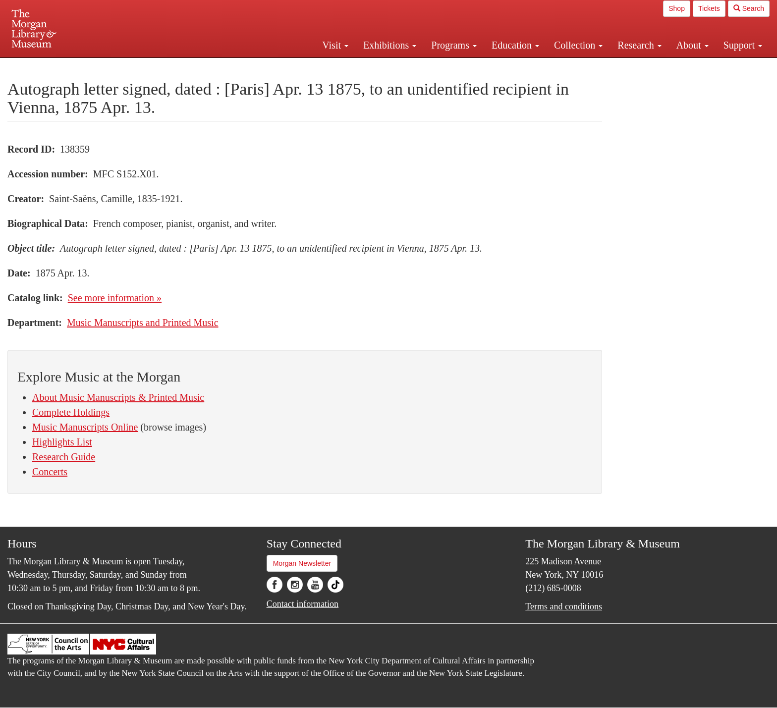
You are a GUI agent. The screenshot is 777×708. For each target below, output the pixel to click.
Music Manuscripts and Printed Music (143, 322)
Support (742, 45)
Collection (578, 45)
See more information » (115, 297)
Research (639, 45)
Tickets (709, 8)
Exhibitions (389, 45)
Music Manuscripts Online (85, 427)
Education (515, 45)
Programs (454, 45)
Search (748, 8)
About (692, 45)
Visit (335, 45)
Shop (676, 8)
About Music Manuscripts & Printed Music (118, 397)
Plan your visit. (270, 66)
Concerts (49, 471)
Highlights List (62, 441)
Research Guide (63, 456)
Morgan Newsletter (302, 563)
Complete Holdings (71, 412)
